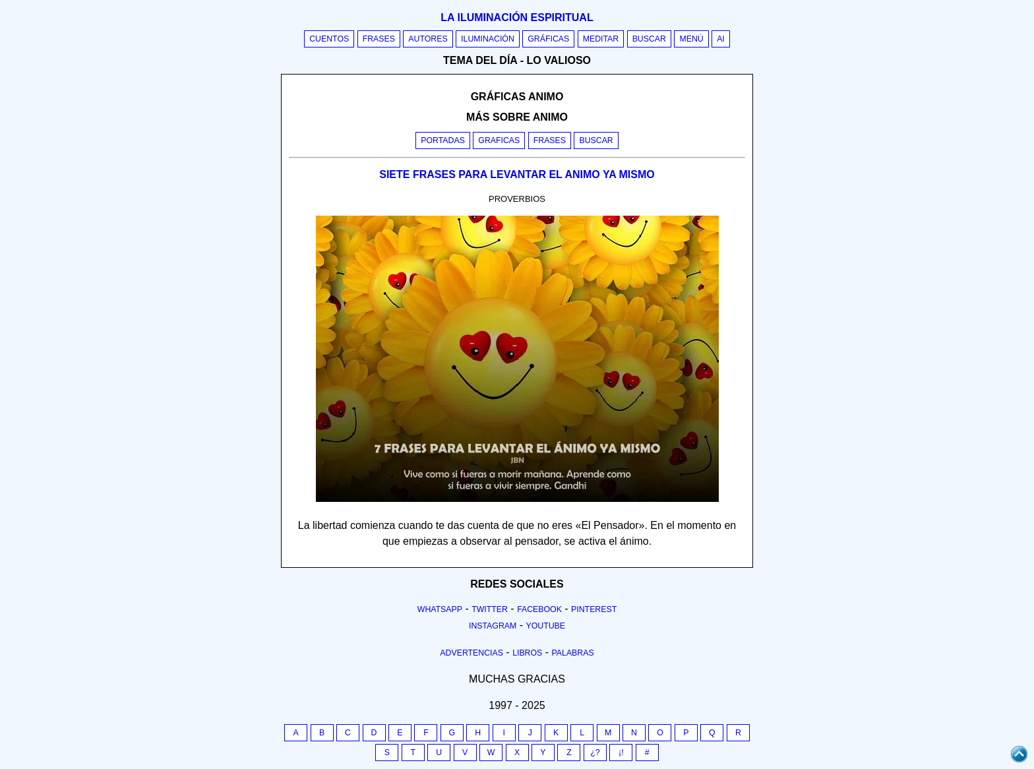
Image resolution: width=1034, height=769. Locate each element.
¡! (621, 752)
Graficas (499, 140)
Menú (691, 39)
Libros (527, 653)
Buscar (649, 39)
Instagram (492, 626)
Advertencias (471, 653)
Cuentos (329, 39)
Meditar (601, 39)
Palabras (573, 653)
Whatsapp (439, 609)
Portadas (443, 140)
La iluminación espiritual (517, 17)
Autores (427, 39)
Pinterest (594, 609)
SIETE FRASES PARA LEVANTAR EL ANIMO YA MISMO (517, 174)
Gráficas (548, 39)
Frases (379, 39)
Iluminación (487, 39)
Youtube (545, 626)
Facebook (539, 609)
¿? (594, 752)
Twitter (489, 609)
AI (721, 39)
